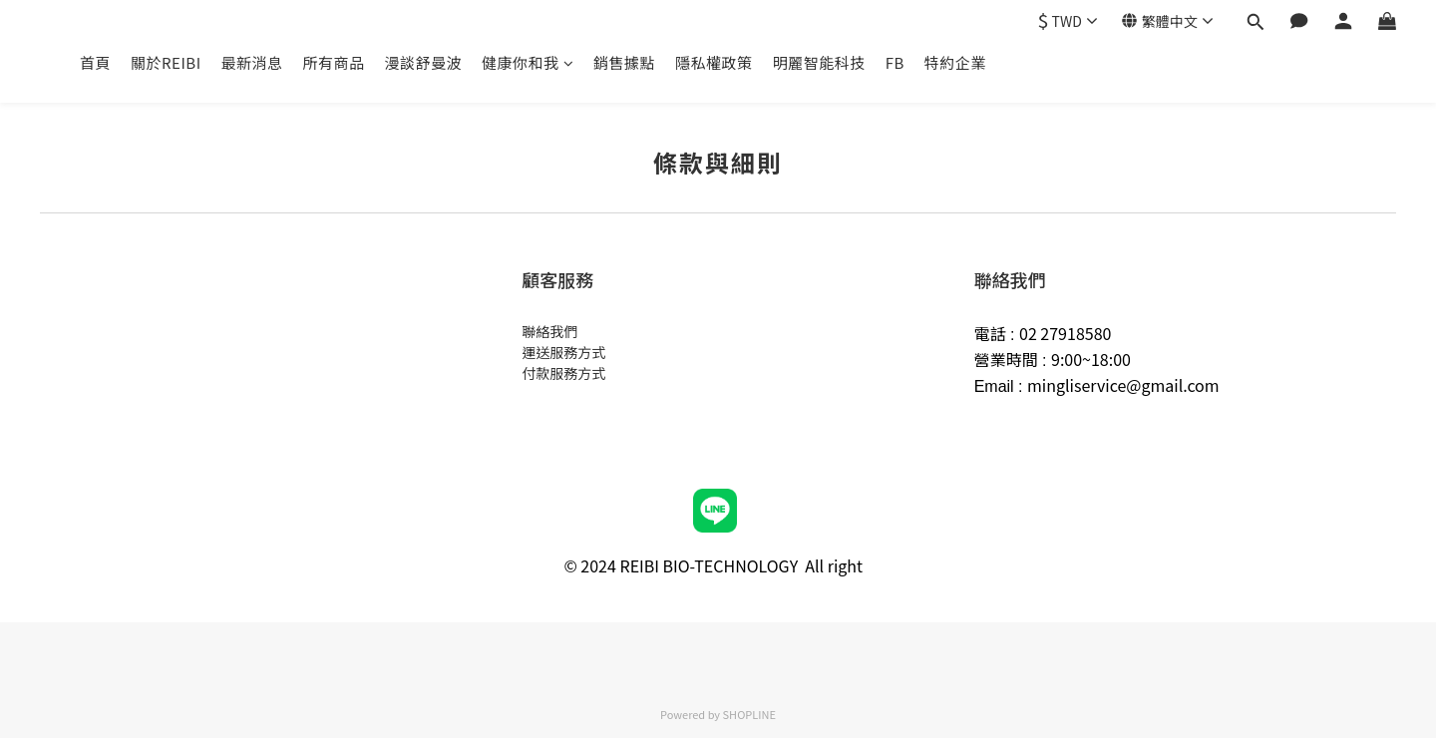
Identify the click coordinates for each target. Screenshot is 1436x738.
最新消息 (252, 62)
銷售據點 (624, 62)
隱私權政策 (714, 62)
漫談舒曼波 (424, 62)
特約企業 (955, 62)
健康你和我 (527, 62)
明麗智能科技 (819, 62)
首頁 (95, 62)
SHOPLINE (749, 714)
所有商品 (334, 62)
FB (895, 62)
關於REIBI (166, 62)
